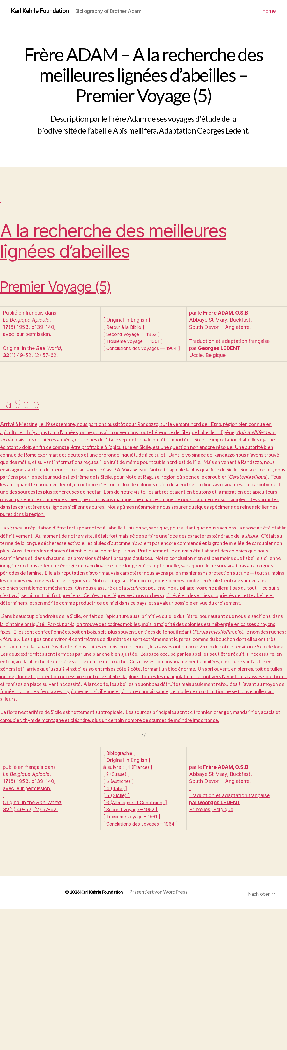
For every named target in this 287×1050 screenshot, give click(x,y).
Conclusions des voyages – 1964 (144, 956)
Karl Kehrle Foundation (45, 11)
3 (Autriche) (120, 913)
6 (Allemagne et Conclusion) (139, 934)
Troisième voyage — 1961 (136, 348)
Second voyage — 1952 (134, 341)
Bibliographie (121, 885)
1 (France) (140, 899)
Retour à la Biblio (126, 334)
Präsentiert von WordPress (161, 1033)
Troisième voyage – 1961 (135, 949)
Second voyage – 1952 (133, 941)
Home (269, 16)
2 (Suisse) (118, 906)
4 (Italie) (116, 920)
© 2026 (67, 1033)
